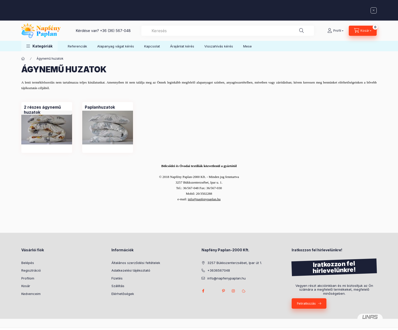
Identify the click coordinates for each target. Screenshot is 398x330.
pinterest (223, 291)
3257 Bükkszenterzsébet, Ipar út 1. (234, 263)
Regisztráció (31, 270)
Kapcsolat (152, 46)
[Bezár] (374, 10)
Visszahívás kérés (218, 46)
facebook (203, 291)
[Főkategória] (23, 58)
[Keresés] (301, 31)
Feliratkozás (306, 303)
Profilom (27, 278)
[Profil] (335, 31)
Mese (247, 46)
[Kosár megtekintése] (363, 31)
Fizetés (117, 278)
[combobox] (227, 31)
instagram (233, 291)
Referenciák (77, 46)
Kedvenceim (31, 294)
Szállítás (117, 286)
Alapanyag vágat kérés (115, 46)
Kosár (25, 286)
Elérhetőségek (122, 294)
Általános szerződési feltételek (135, 263)
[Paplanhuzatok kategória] (100, 107)
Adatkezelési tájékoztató (130, 270)
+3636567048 (218, 270)
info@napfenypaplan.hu (226, 278)
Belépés (27, 263)
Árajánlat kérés (182, 46)
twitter (213, 291)
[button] (39, 46)
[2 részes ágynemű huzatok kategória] (47, 110)
